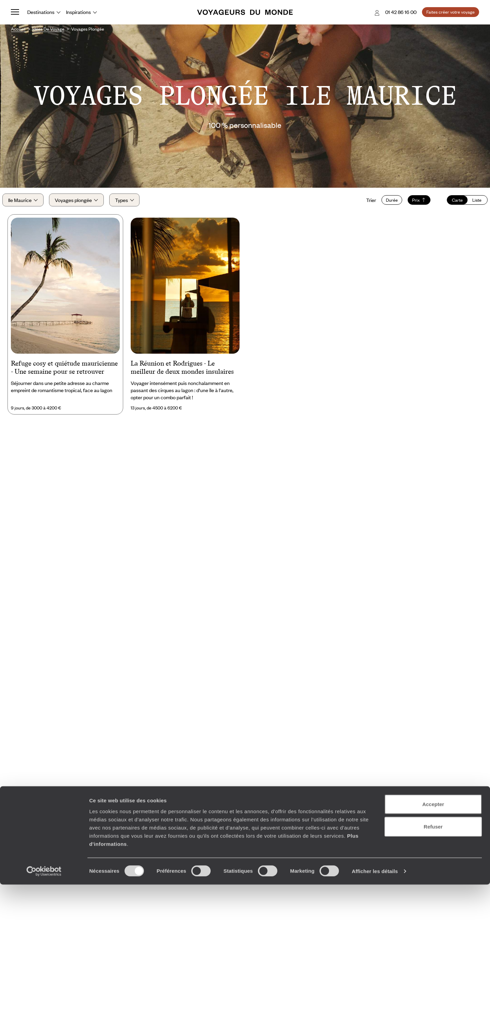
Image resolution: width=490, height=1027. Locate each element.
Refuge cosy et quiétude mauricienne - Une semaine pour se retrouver (64, 378)
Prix (411, 205)
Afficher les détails (375, 1013)
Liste (468, 205)
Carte (448, 205)
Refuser (433, 969)
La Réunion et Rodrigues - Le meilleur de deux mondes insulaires (182, 378)
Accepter (433, 946)
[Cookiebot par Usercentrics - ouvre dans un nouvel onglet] (44, 1014)
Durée (383, 205)
